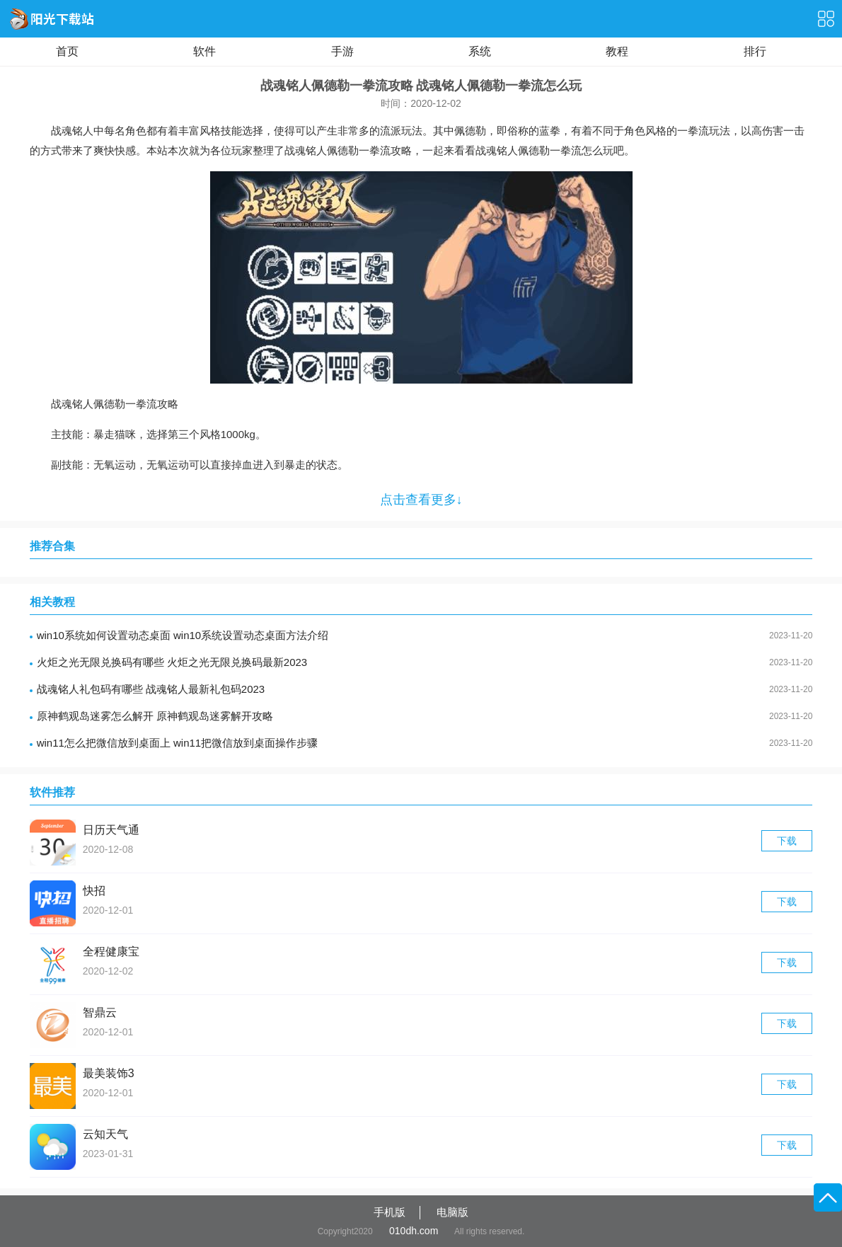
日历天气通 (111, 830)
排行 (755, 51)
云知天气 (105, 1134)
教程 (617, 51)
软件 (204, 51)
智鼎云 (100, 1012)
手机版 (389, 1212)
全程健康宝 (111, 952)
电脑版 (452, 1212)
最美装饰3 (108, 1073)
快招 (94, 891)
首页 (67, 51)
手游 (342, 51)
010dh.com (413, 1230)
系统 (479, 51)
